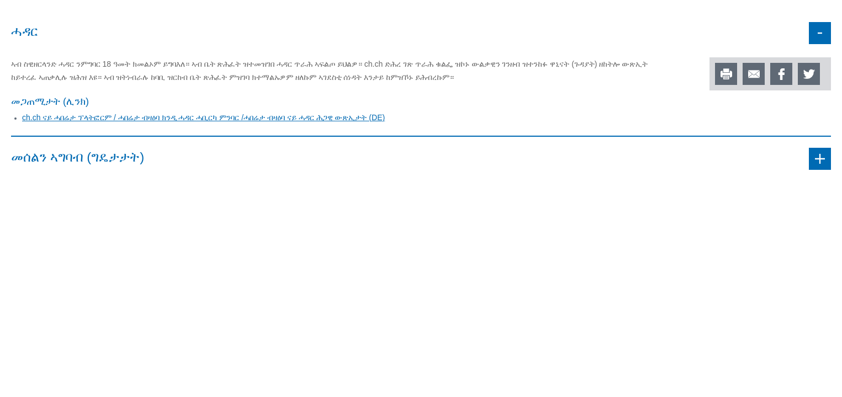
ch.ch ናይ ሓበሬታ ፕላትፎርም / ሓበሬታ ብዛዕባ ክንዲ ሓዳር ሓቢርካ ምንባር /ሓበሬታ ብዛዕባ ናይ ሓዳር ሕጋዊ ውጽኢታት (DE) (203, 117)
